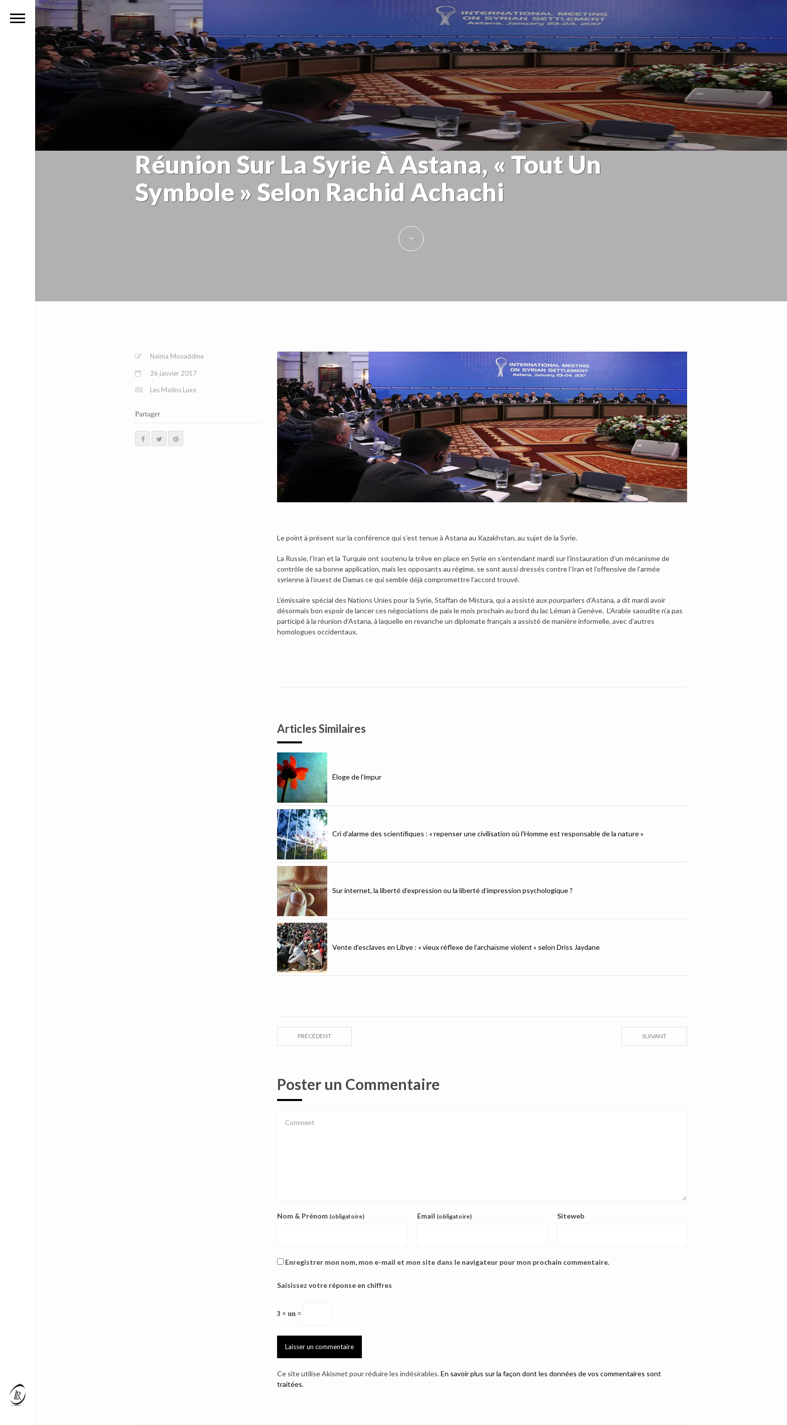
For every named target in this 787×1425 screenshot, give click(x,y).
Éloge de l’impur (329, 777)
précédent (314, 1036)
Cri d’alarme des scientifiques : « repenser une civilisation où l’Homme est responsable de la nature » (460, 833)
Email (444, 1216)
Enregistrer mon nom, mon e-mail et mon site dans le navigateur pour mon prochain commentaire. (447, 1262)
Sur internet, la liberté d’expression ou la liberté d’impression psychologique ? (425, 890)
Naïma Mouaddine (177, 356)
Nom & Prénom (320, 1216)
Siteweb (570, 1216)
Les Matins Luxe (173, 390)
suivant (654, 1036)
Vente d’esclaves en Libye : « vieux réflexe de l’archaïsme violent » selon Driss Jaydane (438, 947)
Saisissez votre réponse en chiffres (334, 1285)
